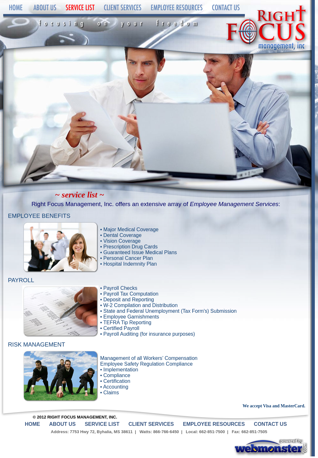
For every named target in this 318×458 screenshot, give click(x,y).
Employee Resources (176, 14)
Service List (79, 14)
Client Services (122, 14)
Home (16, 14)
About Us (44, 14)
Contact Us (226, 14)
